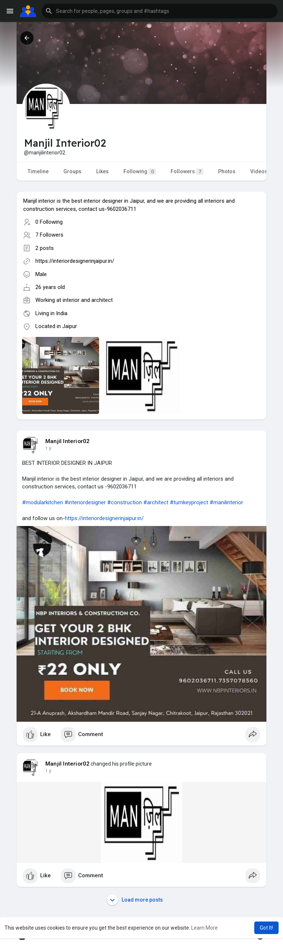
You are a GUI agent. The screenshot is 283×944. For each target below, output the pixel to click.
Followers (187, 171)
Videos (259, 171)
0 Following (49, 222)
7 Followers (49, 234)
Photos (226, 171)
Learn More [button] (204, 928)
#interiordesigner (85, 502)
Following (139, 171)
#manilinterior (226, 502)
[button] (159, 11)
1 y (48, 448)
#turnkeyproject (189, 502)
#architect (155, 502)
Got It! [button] (266, 928)
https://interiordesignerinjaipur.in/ (74, 261)
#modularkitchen (42, 502)
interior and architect (88, 300)
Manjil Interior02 (67, 441)
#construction (124, 502)
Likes (102, 171)
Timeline (38, 171)
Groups (72, 171)
